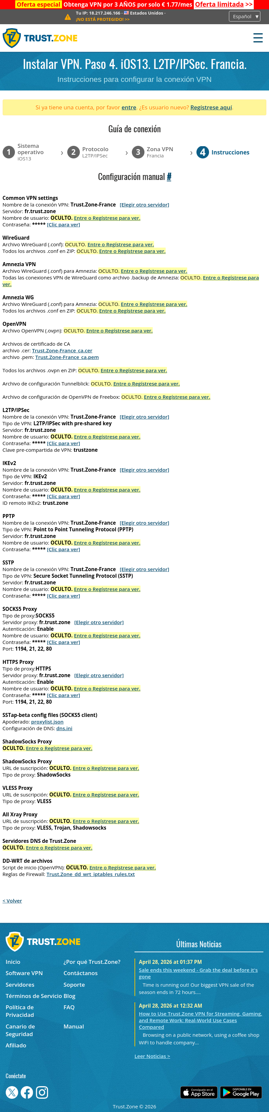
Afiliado (16, 1045)
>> (224, 4)
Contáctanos (81, 973)
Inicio (13, 962)
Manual (74, 1026)
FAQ (69, 1007)
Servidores (20, 984)
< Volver (12, 900)
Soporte (74, 984)
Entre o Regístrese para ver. (107, 217)
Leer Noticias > (152, 1056)
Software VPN (24, 973)
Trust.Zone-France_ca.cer (62, 350)
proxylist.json (47, 721)
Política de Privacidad (20, 1011)
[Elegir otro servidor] (144, 204)
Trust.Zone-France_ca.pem (67, 357)
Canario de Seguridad (20, 1030)
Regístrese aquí (211, 107)
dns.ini (64, 728)
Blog (70, 996)
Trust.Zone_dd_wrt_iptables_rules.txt (90, 874)
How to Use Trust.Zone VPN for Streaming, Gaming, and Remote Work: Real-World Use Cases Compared (200, 1020)
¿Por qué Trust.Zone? (92, 962)
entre (129, 107)
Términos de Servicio (34, 996)
